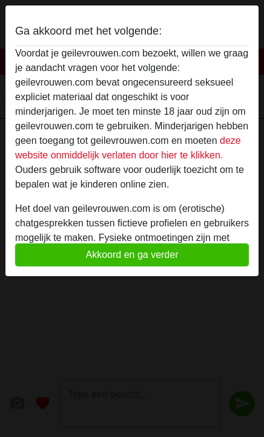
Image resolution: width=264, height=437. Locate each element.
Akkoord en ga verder (132, 254)
